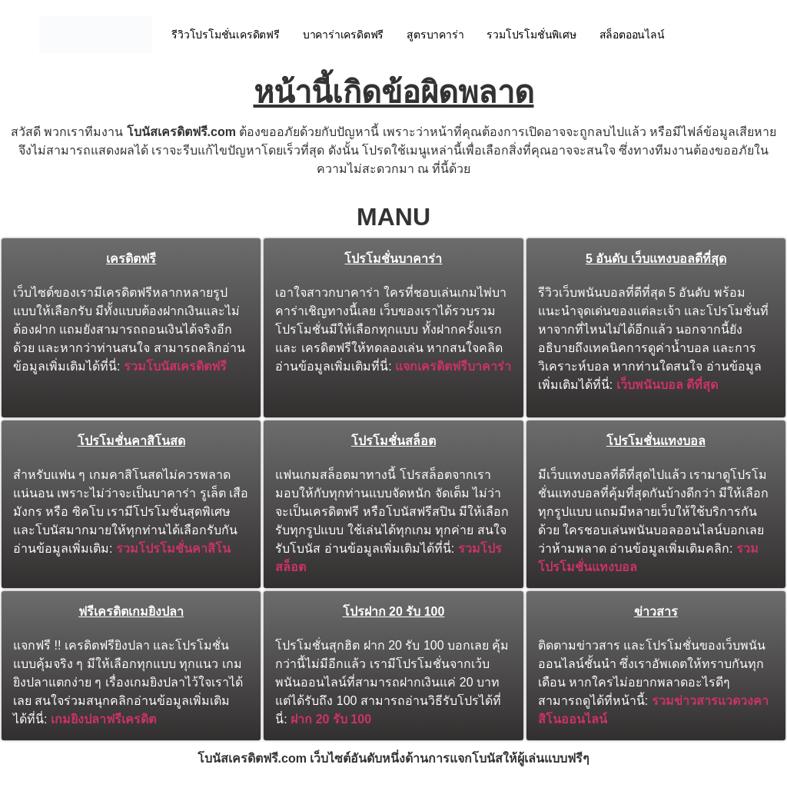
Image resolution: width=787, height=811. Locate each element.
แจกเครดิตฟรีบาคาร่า (453, 366)
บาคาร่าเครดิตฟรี (343, 34)
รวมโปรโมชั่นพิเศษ (531, 34)
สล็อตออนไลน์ (632, 34)
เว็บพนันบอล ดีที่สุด (667, 384)
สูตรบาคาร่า (435, 34)
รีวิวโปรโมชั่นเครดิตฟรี (225, 34)
